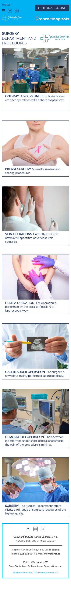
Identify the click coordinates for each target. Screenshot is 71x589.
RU (16, 11)
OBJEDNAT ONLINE (52, 8)
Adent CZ (42, 562)
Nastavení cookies (22, 572)
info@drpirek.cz (52, 553)
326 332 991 (27, 553)
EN (10, 11)
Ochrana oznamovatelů (46, 572)
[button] (3, 11)
